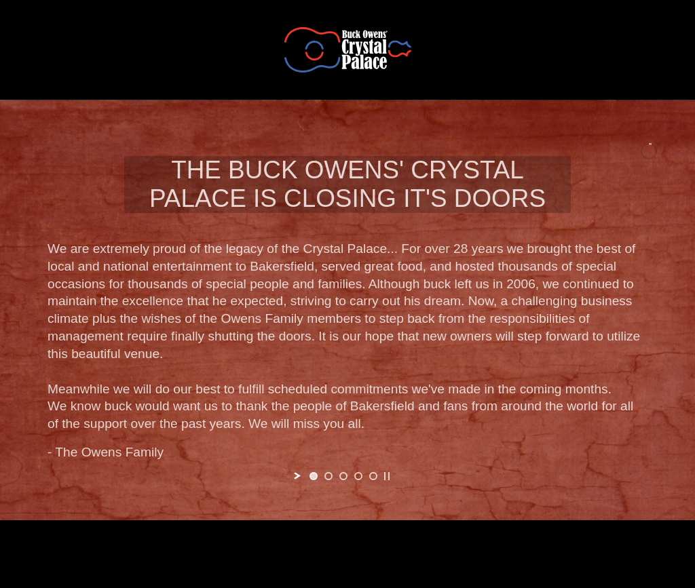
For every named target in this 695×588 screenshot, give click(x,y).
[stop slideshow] (387, 476)
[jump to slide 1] (313, 476)
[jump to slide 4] (358, 476)
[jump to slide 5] (373, 476)
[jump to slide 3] (343, 476)
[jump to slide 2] (328, 476)
